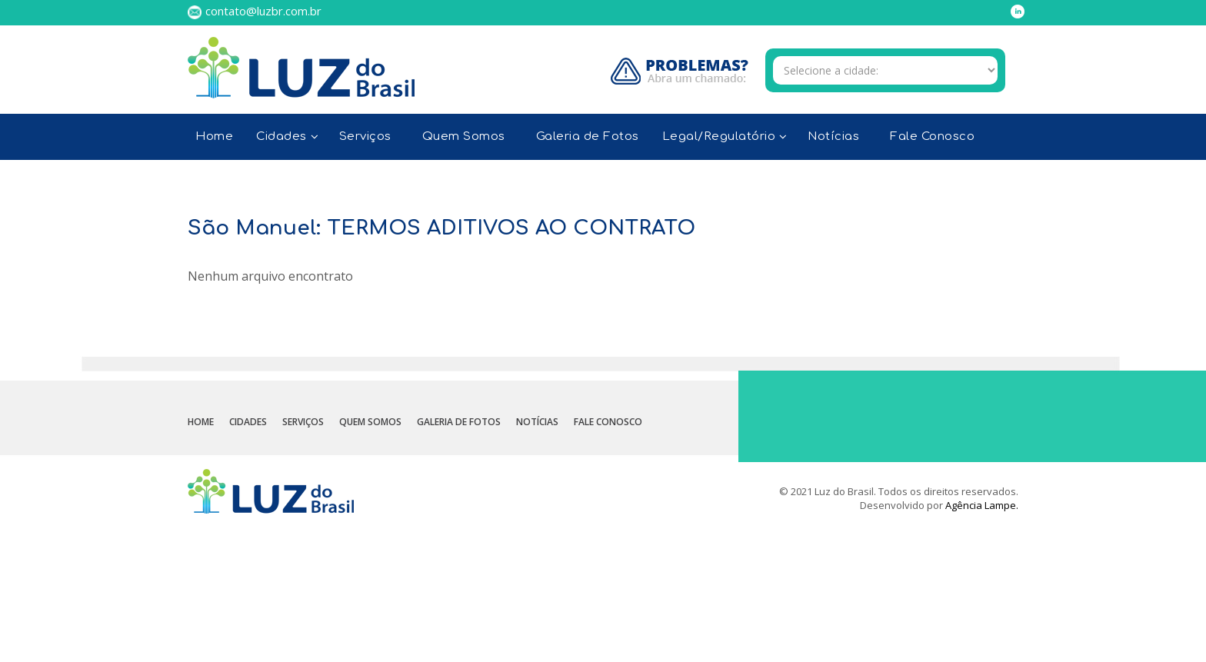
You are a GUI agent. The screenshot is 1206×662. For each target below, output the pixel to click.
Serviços (365, 136)
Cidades (248, 421)
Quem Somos (463, 136)
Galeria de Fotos (587, 136)
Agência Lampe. (981, 505)
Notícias (833, 136)
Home (214, 136)
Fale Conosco (932, 136)
